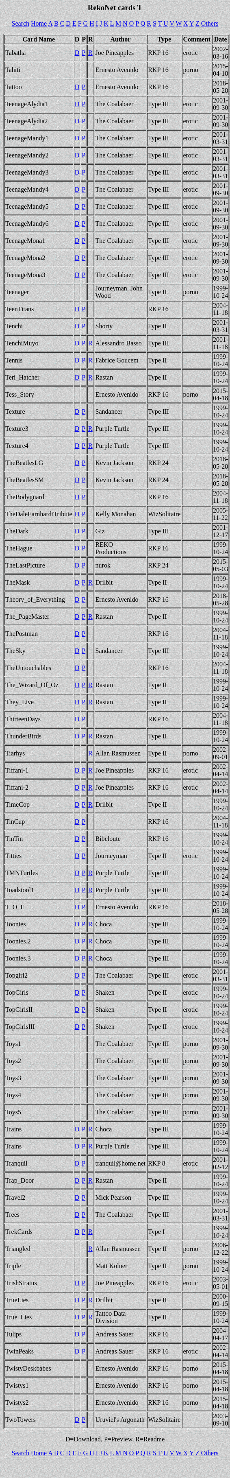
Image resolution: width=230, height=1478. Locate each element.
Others (210, 23)
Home (39, 23)
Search (21, 23)
